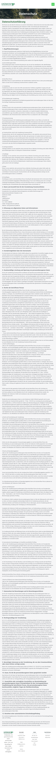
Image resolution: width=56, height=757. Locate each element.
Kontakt (34, 744)
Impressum (47, 735)
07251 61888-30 (21, 750)
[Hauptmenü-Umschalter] (53, 4)
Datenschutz (47, 737)
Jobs (34, 742)
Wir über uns (34, 735)
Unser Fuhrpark (34, 740)
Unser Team (34, 739)
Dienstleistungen (34, 737)
